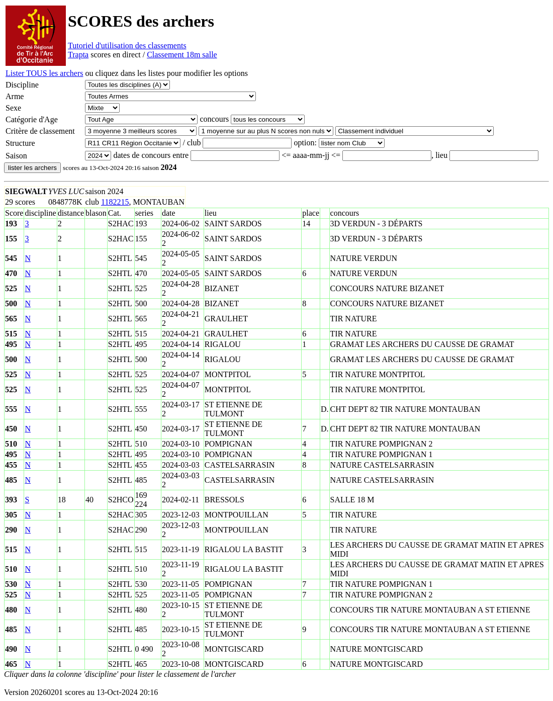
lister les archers (32, 167)
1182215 (115, 202)
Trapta (78, 54)
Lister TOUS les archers (44, 73)
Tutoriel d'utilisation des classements (127, 45)
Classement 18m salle (182, 54)
